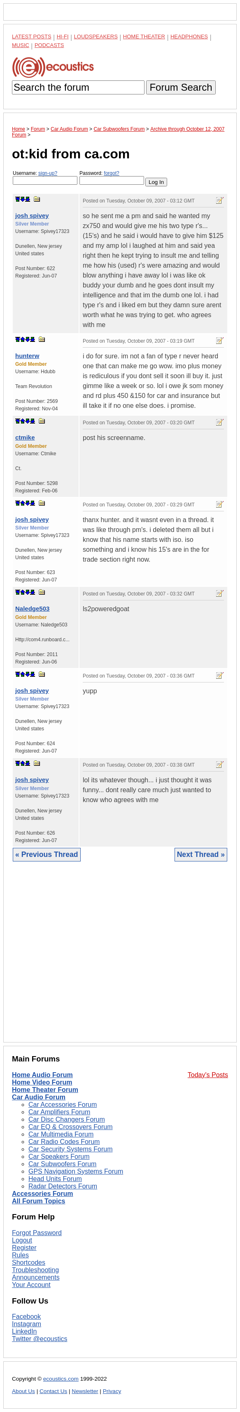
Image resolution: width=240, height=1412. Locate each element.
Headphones (189, 36)
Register (24, 1247)
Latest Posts (31, 36)
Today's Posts (208, 1074)
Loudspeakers (96, 36)
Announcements (36, 1277)
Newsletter (85, 1391)
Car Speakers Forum (59, 1156)
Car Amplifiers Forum (59, 1111)
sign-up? (47, 173)
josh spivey (32, 215)
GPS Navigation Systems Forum (75, 1171)
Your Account (31, 1284)
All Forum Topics (38, 1201)
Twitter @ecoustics (40, 1338)
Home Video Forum (42, 1082)
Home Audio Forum (42, 1074)
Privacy (112, 1391)
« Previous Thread (46, 854)
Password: (111, 177)
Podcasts (49, 45)
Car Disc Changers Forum (66, 1119)
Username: (45, 177)
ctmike (25, 437)
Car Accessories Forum (62, 1104)
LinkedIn (24, 1331)
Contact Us (53, 1391)
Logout (22, 1240)
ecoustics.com (61, 1379)
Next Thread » (201, 854)
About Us (23, 1391)
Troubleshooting (35, 1269)
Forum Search (180, 87)
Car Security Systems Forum (70, 1149)
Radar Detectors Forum (62, 1186)
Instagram (26, 1323)
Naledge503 (32, 608)
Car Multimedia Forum (60, 1134)
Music (20, 45)
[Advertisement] (120, 958)
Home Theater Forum (45, 1089)
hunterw (27, 355)
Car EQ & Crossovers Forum (70, 1126)
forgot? (111, 173)
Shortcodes (28, 1262)
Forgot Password (37, 1232)
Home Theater (144, 36)
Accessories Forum (42, 1193)
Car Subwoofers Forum (62, 1163)
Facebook (26, 1316)
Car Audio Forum (38, 1097)
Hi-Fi (63, 36)
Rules (20, 1255)
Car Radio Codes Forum (64, 1141)
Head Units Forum (55, 1178)
